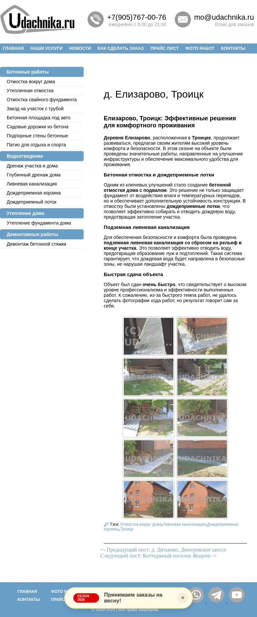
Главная (13, 48)
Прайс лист (165, 48)
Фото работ (200, 48)
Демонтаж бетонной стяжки (36, 244)
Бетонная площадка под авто (39, 117)
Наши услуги (46, 48)
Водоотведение (25, 156)
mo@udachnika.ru (224, 17)
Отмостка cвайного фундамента (42, 99)
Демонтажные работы (32, 234)
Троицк (126, 529)
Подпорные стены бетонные (37, 135)
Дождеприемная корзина (34, 193)
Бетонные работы (28, 72)
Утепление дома (25, 213)
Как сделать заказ (121, 48)
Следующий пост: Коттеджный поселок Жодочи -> (158, 556)
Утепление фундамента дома (39, 223)
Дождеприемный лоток (32, 202)
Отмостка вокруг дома (31, 81)
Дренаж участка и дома (32, 165)
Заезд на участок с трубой (35, 108)
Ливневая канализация (32, 184)
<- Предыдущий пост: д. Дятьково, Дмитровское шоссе (163, 549)
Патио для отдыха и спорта (36, 144)
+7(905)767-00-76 (136, 17)
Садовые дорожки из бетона (38, 126)
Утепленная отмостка (30, 90)
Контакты (233, 48)
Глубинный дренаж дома (34, 174)
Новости (80, 48)
